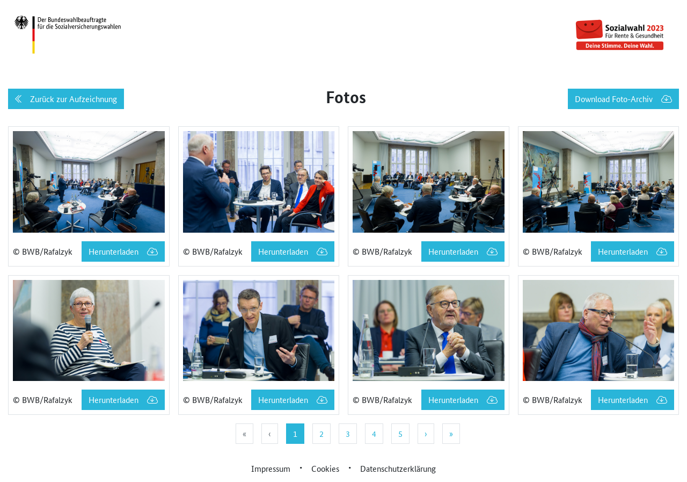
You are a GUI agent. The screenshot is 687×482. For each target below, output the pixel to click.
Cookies (325, 468)
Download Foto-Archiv (623, 98)
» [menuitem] (451, 433)
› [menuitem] (426, 433)
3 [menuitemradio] (348, 433)
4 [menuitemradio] (374, 433)
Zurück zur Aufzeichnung (66, 98)
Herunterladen (123, 251)
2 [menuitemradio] (321, 433)
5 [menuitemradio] (400, 433)
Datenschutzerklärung (398, 468)
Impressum (270, 468)
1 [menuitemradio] (295, 433)
